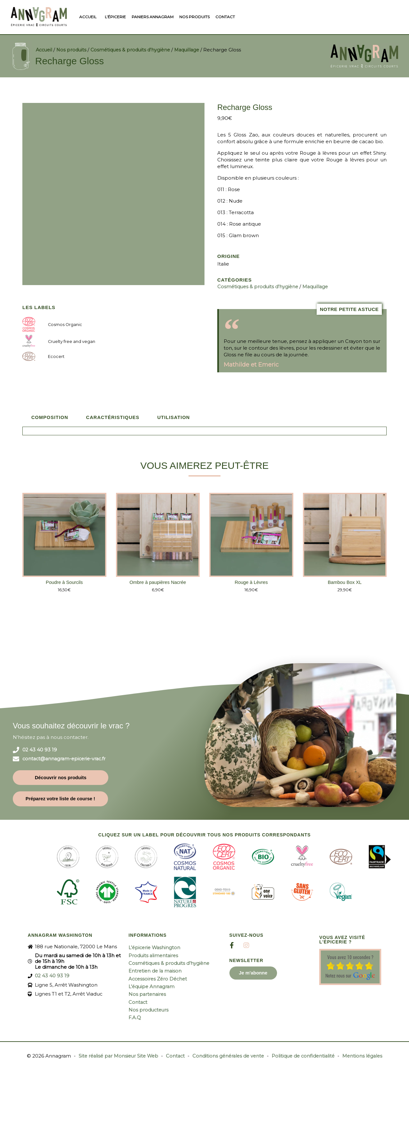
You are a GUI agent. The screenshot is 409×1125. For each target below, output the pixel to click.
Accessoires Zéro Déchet (158, 978)
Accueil (87, 16)
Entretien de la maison (155, 970)
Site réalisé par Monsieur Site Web (115, 1054)
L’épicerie (115, 16)
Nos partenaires (147, 993)
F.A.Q (135, 1016)
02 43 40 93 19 (39, 749)
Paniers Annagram (153, 16)
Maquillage (193, 49)
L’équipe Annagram (152, 986)
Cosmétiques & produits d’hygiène (169, 963)
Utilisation (175, 416)
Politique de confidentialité (305, 1054)
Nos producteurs (149, 1009)
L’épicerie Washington (155, 947)
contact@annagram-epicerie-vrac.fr (65, 758)
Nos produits (194, 16)
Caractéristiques (114, 416)
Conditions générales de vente (228, 1054)
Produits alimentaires (154, 955)
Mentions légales (366, 1054)
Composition (50, 416)
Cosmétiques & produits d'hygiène (134, 49)
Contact (225, 16)
